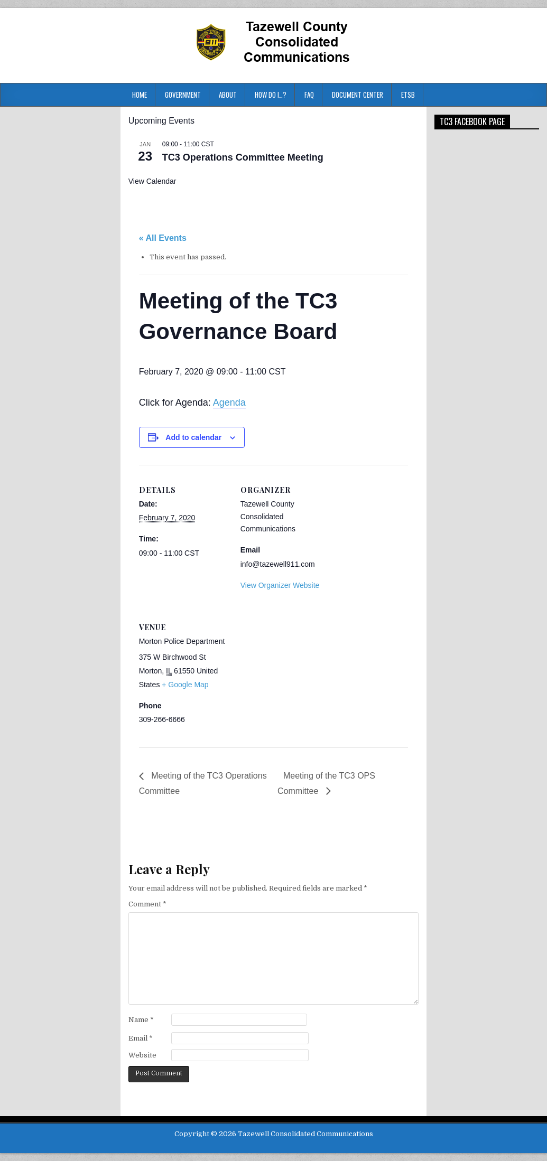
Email (140, 1038)
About (228, 94)
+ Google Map (185, 684)
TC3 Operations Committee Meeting (242, 157)
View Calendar (152, 181)
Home (139, 94)
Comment (147, 904)
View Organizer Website (280, 585)
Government (183, 94)
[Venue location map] (296, 675)
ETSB (408, 94)
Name (141, 1020)
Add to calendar (193, 437)
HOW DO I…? (270, 94)
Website (142, 1055)
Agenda (229, 402)
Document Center (357, 94)
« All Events (163, 237)
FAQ (309, 94)
